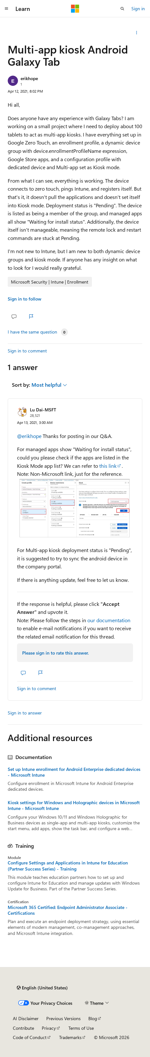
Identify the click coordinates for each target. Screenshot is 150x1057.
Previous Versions (63, 1018)
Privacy (49, 1028)
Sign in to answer (25, 713)
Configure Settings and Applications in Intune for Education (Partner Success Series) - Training (68, 865)
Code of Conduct (30, 1037)
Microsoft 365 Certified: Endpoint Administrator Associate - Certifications (68, 910)
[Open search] (122, 8)
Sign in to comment (27, 351)
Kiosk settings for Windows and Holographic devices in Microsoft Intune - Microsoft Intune (74, 805)
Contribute (23, 1028)
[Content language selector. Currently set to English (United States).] (42, 988)
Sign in (138, 8)
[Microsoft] (75, 8)
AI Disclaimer (26, 1018)
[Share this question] (136, 33)
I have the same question (32, 331)
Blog (92, 1018)
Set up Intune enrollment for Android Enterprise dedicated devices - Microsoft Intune (74, 772)
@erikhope (30, 436)
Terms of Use (81, 1028)
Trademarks (70, 1037)
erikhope (29, 78)
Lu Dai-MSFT (43, 410)
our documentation (108, 620)
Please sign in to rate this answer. (55, 653)
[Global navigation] (6, 8)
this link (108, 465)
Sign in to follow (24, 299)
